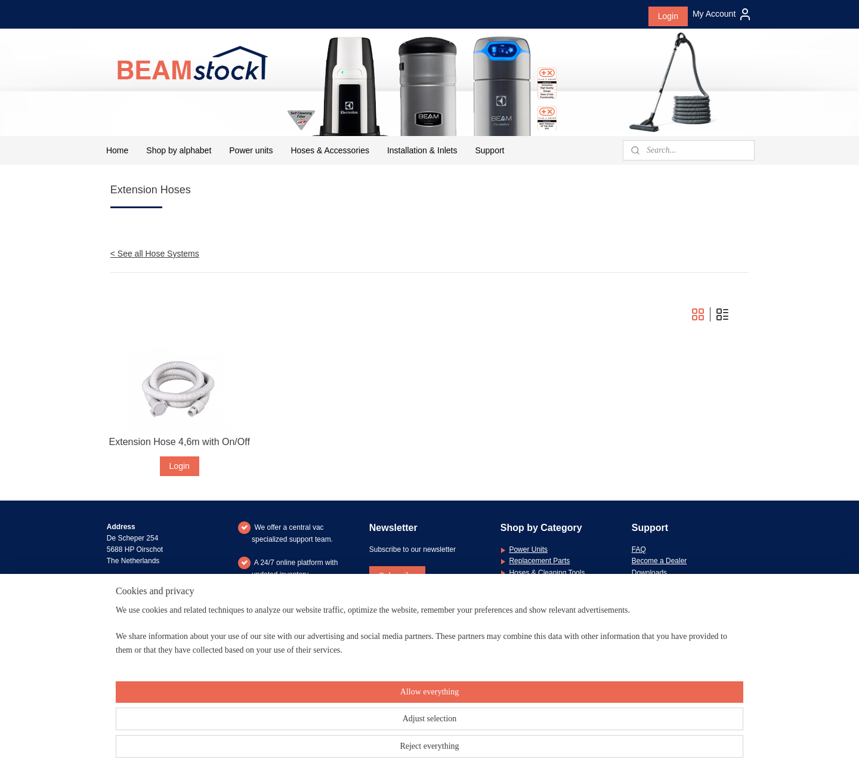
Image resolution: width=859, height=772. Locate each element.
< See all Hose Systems (154, 253)
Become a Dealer (659, 561)
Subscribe (397, 575)
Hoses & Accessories (330, 150)
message (709, 630)
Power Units (528, 549)
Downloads (649, 573)
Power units (251, 150)
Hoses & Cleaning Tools (547, 573)
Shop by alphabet (178, 150)
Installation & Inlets (422, 150)
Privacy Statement (661, 607)
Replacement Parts (539, 561)
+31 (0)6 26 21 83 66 (155, 630)
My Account (722, 14)
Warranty (646, 584)
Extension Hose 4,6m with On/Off (179, 442)
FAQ (639, 549)
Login (668, 16)
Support (489, 150)
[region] (350, 731)
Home (117, 150)
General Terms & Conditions (676, 595)
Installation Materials (541, 584)
